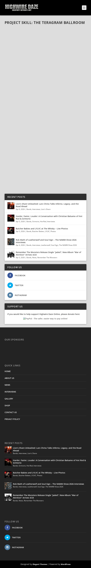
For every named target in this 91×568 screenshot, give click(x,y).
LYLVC (47, 231)
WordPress (65, 564)
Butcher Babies (38, 231)
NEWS (7, 385)
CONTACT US (11, 412)
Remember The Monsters (47, 257)
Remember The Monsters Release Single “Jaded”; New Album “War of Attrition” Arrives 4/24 (48, 253)
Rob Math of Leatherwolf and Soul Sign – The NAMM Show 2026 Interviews (46, 241)
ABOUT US (9, 378)
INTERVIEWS (10, 391)
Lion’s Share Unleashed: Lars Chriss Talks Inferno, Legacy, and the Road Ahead (47, 205)
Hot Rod (43, 221)
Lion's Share (46, 209)
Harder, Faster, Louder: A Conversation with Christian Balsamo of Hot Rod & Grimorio (49, 217)
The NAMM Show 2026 (68, 245)
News (34, 257)
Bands (29, 209)
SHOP (7, 405)
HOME (8, 371)
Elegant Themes (40, 564)
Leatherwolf (45, 245)
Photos (53, 231)
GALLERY (9, 398)
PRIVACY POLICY (12, 419)
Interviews (36, 209)
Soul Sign (54, 245)
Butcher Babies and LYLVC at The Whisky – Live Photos (42, 228)
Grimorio (35, 221)
